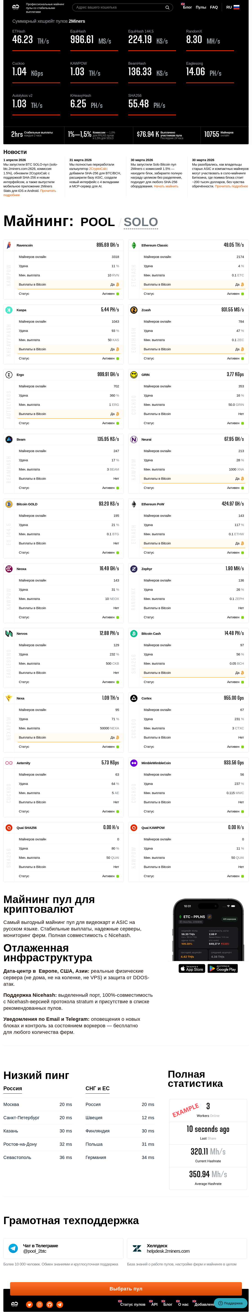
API (154, 1304)
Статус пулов (132, 1304)
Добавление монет (212, 1304)
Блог (168, 1304)
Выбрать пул (126, 1289)
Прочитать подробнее (231, 186)
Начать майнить (166, 186)
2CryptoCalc (98, 169)
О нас (183, 1304)
